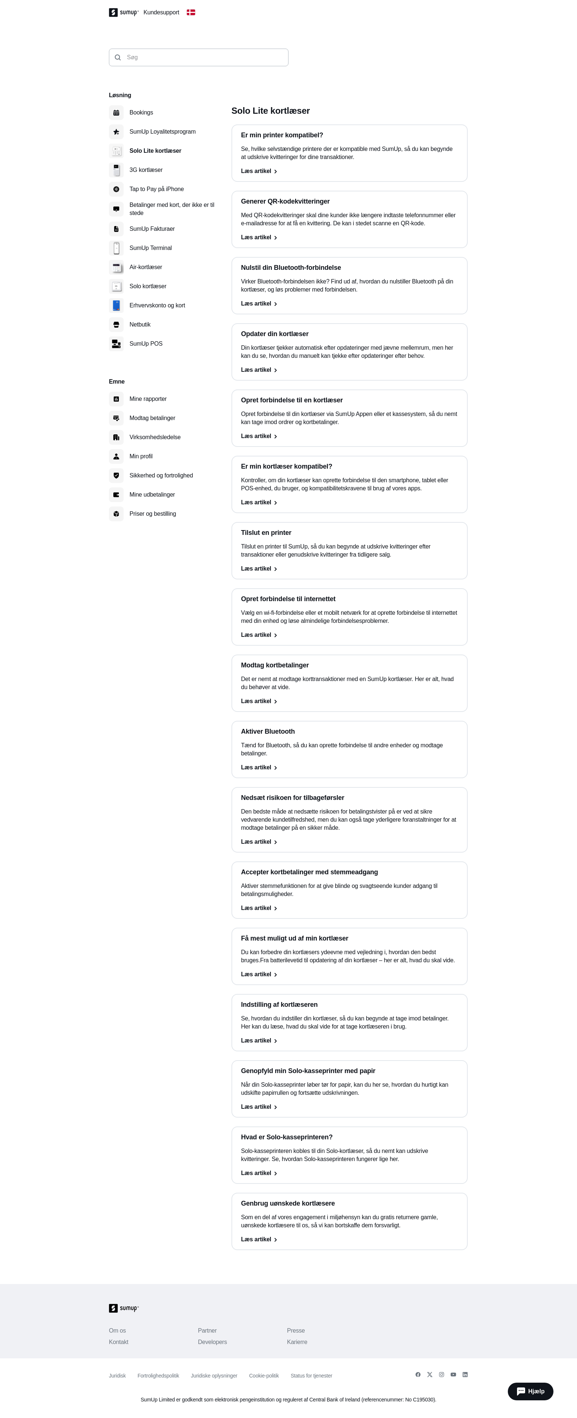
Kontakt (118, 1342)
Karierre (297, 1342)
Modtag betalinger (152, 418)
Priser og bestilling (153, 514)
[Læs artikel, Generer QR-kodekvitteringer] (349, 237)
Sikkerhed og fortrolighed (161, 475)
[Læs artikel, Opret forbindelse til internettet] (349, 635)
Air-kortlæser (146, 267)
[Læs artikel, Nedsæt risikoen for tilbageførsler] (349, 842)
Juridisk (117, 1376)
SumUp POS (146, 344)
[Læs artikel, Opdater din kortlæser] (349, 370)
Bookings (141, 112)
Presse (296, 1330)
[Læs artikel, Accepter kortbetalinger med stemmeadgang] (349, 908)
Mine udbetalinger (152, 494)
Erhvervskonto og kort (157, 305)
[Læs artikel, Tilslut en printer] (349, 569)
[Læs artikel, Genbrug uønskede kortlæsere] (349, 1239)
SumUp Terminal (151, 248)
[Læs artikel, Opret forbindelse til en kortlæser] (349, 436)
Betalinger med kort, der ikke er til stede (172, 209)
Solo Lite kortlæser (155, 151)
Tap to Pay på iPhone (157, 189)
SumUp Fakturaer (152, 229)
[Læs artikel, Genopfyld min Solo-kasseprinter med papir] (349, 1107)
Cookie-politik (264, 1376)
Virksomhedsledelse (155, 437)
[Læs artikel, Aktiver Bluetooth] (349, 767)
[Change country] (191, 12)
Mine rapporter (148, 399)
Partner (207, 1330)
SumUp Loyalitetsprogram (163, 131)
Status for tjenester (311, 1376)
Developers (212, 1342)
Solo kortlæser (148, 286)
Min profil (141, 456)
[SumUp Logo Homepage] (126, 12)
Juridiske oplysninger (214, 1376)
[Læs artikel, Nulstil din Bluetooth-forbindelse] (349, 304)
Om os (117, 1330)
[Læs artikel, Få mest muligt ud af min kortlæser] (349, 974)
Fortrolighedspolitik (158, 1376)
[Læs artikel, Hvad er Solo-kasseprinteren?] (349, 1173)
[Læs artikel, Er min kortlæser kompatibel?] (349, 502)
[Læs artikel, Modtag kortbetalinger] (349, 701)
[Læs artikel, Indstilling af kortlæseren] (349, 1041)
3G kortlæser (146, 170)
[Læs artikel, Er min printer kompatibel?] (349, 171)
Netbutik (140, 324)
